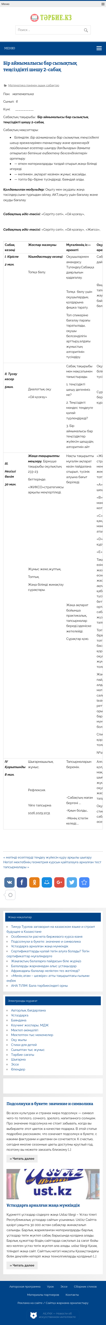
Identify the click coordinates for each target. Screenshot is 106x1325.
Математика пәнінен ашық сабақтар (33, 85)
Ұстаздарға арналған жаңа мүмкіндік (39, 946)
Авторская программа (25, 1286)
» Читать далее (22, 1159)
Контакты (72, 1294)
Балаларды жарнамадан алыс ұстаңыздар (44, 966)
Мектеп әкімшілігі (24, 1030)
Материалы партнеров (43, 1294)
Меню (5, 4)
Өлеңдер (18, 1069)
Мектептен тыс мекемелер (32, 1035)
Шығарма (18, 1059)
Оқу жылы (19, 1040)
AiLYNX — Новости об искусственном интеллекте (57, 1315)
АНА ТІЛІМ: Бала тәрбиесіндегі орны (39, 986)
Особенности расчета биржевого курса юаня (47, 937)
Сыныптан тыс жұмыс (28, 1050)
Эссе (15, 1064)
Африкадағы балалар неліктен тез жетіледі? (45, 971)
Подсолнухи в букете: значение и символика (46, 942)
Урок (50, 1286)
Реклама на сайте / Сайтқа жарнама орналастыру (53, 1303)
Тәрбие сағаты (22, 1055)
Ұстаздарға (19, 1015)
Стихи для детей (24, 1045)
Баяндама (18, 1020)
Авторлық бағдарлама (28, 1010)
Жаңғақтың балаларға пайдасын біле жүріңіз (46, 961)
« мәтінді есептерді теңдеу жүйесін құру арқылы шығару (47, 857)
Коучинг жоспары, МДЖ (30, 1025)
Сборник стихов (85, 1286)
